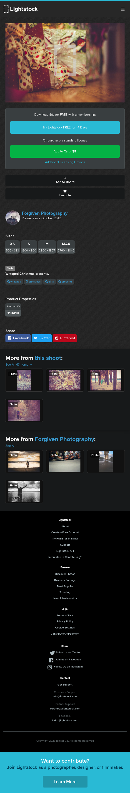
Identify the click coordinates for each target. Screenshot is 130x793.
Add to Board (65, 180)
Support (65, 545)
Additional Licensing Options (65, 162)
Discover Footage (65, 580)
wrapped (14, 282)
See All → (12, 445)
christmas (33, 282)
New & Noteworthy (65, 598)
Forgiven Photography (45, 213)
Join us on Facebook (68, 659)
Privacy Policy (65, 621)
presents (65, 282)
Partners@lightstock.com (65, 709)
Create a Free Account (65, 532)
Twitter (41, 338)
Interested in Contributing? (65, 557)
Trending (65, 592)
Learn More (65, 781)
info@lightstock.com (65, 696)
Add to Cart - (65, 151)
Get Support (65, 685)
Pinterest (65, 338)
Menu (122, 9)
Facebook (18, 338)
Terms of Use (65, 615)
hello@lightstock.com (65, 720)
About (65, 526)
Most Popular (65, 586)
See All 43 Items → (18, 364)
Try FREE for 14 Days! (65, 539)
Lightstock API (65, 551)
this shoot (48, 357)
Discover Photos (65, 574)
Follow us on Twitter (68, 652)
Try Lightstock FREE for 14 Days (65, 127)
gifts (49, 282)
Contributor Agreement (65, 634)
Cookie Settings (65, 628)
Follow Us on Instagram (68, 667)
